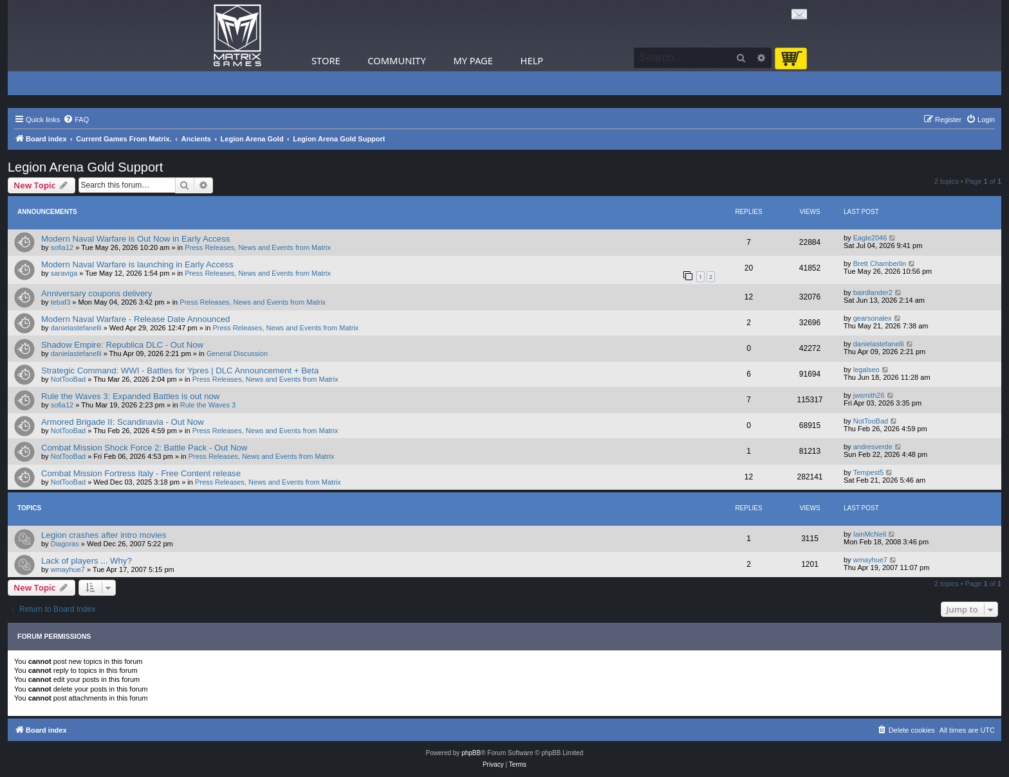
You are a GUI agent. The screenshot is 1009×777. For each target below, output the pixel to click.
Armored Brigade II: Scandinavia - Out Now (122, 422)
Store (325, 60)
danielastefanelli (76, 328)
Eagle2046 (870, 238)
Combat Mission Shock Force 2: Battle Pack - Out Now (144, 447)
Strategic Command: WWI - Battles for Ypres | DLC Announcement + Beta (180, 370)
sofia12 (62, 247)
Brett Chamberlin (880, 263)
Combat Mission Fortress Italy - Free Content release (141, 473)
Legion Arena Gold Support (85, 167)
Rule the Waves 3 (208, 405)
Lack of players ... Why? (86, 561)
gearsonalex (872, 318)
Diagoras (65, 544)
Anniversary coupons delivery (96, 293)
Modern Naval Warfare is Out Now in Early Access (135, 239)
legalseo (866, 369)
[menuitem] (76, 119)
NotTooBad (68, 379)
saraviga (64, 273)
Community (396, 60)
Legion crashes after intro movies (103, 535)
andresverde (873, 447)
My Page (473, 60)
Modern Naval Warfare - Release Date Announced (135, 319)
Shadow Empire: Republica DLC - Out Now (122, 345)
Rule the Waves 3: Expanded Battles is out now (130, 396)
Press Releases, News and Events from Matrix (258, 247)
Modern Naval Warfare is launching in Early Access (137, 264)
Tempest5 (868, 472)
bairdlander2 (873, 292)
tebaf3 (61, 302)
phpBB (471, 752)
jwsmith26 (869, 395)
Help (532, 60)
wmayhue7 (68, 569)
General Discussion (237, 353)
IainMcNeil (869, 534)
